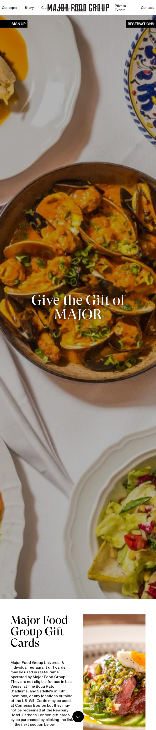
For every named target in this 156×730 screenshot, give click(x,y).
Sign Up (18, 23)
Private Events (120, 8)
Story (29, 7)
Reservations (141, 23)
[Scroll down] (78, 716)
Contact (147, 7)
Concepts (9, 7)
